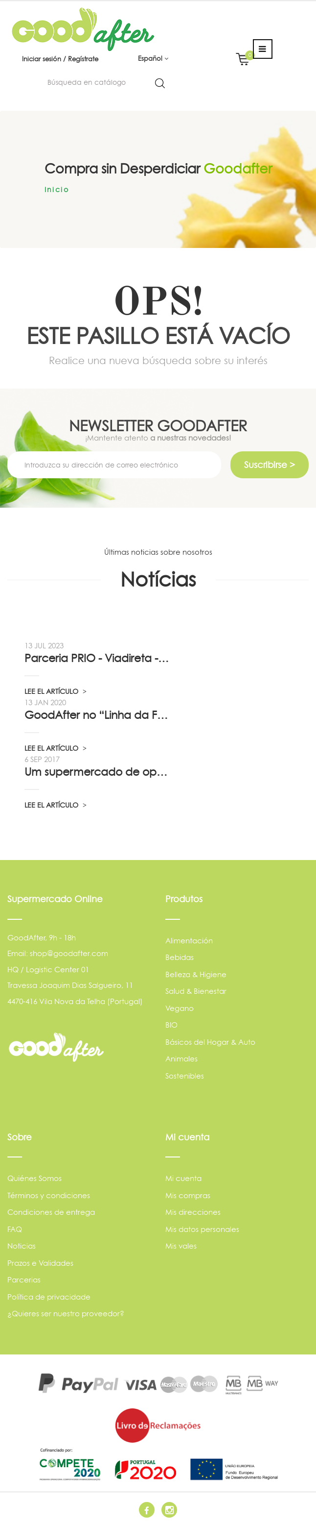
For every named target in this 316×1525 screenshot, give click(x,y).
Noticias (21, 1246)
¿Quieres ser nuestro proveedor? (65, 1313)
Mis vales (181, 1246)
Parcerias (24, 1279)
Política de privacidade (48, 1297)
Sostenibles (184, 1076)
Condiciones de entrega (51, 1212)
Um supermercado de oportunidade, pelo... (97, 771)
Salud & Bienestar (195, 991)
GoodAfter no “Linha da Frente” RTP (97, 715)
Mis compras (187, 1195)
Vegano (179, 1008)
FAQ (14, 1229)
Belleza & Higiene (195, 974)
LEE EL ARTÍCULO (55, 691)
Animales (181, 1058)
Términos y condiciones (48, 1195)
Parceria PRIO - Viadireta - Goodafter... (97, 658)
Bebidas (179, 957)
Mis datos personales (202, 1229)
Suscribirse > (269, 465)
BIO (171, 1025)
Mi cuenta (183, 1178)
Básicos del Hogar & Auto (210, 1042)
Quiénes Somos (34, 1178)
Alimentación (189, 940)
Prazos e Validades (40, 1263)
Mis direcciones (193, 1212)
